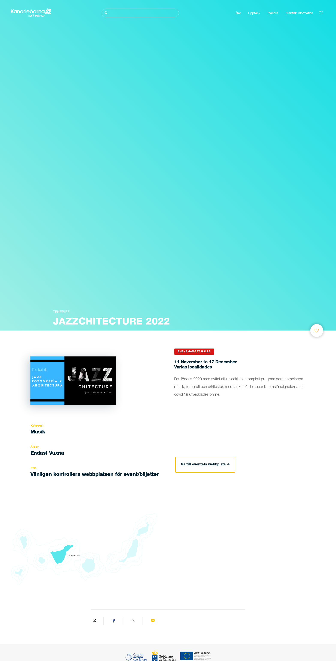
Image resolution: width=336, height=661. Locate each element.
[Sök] (140, 13)
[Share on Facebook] (114, 621)
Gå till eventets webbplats (205, 464)
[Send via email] (153, 621)
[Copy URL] (133, 621)
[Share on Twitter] (94, 621)
